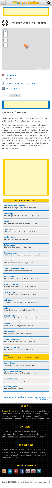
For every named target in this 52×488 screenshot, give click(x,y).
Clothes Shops (10, 237)
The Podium (11, 75)
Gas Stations (9, 276)
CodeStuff (47, 68)
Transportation (10, 379)
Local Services (10, 292)
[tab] (5, 95)
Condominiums (10, 253)
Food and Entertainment (14, 268)
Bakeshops (8, 213)
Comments (15, 95)
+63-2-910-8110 (13, 88)
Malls (6, 308)
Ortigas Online (8, 411)
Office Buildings (10, 316)
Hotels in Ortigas (11, 284)
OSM (42, 68)
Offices (7, 324)
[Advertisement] (26, 11)
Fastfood (8, 261)
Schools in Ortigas (12, 347)
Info (5, 95)
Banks (6, 221)
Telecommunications (13, 371)
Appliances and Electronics (15, 206)
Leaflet (38, 68)
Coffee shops (9, 245)
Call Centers (9, 229)
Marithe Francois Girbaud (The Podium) (39, 398)
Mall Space (8, 300)
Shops (6, 355)
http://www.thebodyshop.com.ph (20, 83)
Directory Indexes (11, 387)
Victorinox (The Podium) (14, 397)
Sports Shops (9, 363)
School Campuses (11, 339)
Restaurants (9, 331)
